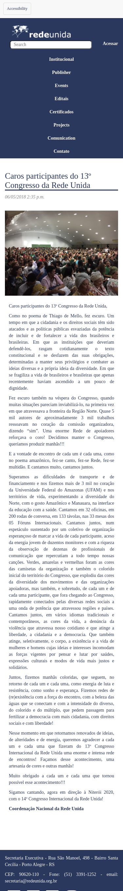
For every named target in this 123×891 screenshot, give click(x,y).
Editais (61, 98)
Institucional (61, 59)
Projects (61, 125)
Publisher (61, 72)
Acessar (110, 43)
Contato (61, 151)
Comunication (61, 138)
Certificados (61, 111)
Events (61, 85)
